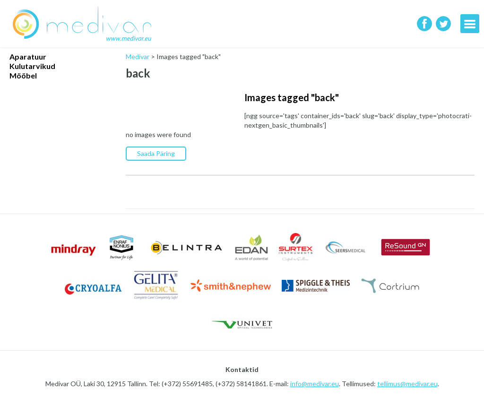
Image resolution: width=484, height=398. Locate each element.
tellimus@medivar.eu (407, 384)
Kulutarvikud (32, 65)
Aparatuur (27, 56)
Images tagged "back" (291, 97)
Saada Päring (156, 153)
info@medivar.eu (314, 384)
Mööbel (23, 75)
